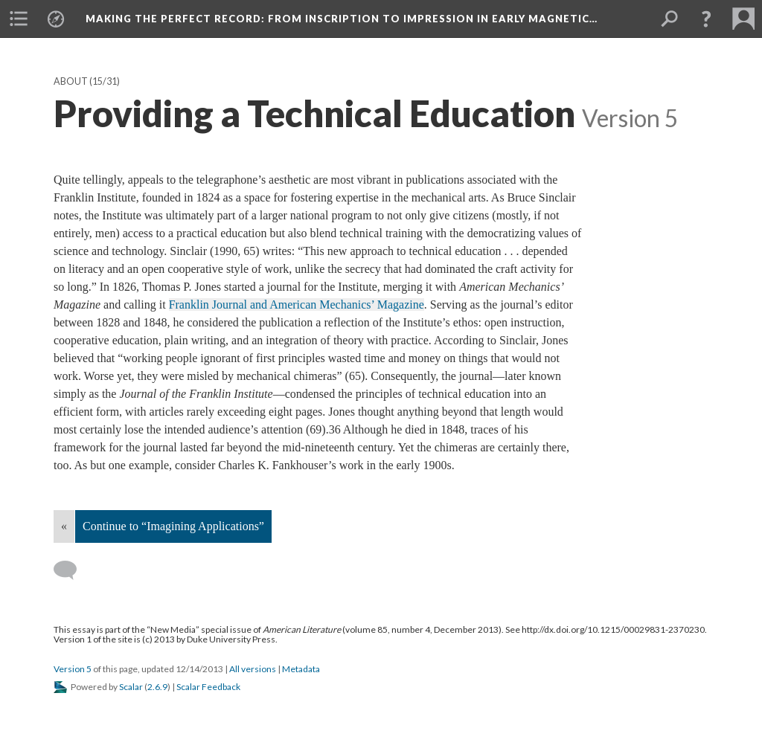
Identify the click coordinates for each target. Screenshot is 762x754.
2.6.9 (157, 686)
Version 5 (73, 668)
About (71, 81)
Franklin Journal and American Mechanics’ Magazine (296, 304)
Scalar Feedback (208, 686)
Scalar (131, 686)
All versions (252, 668)
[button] (706, 18)
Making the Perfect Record (342, 19)
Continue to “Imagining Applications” (173, 526)
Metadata (301, 668)
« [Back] (64, 526)
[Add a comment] (72, 570)
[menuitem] (18, 18)
